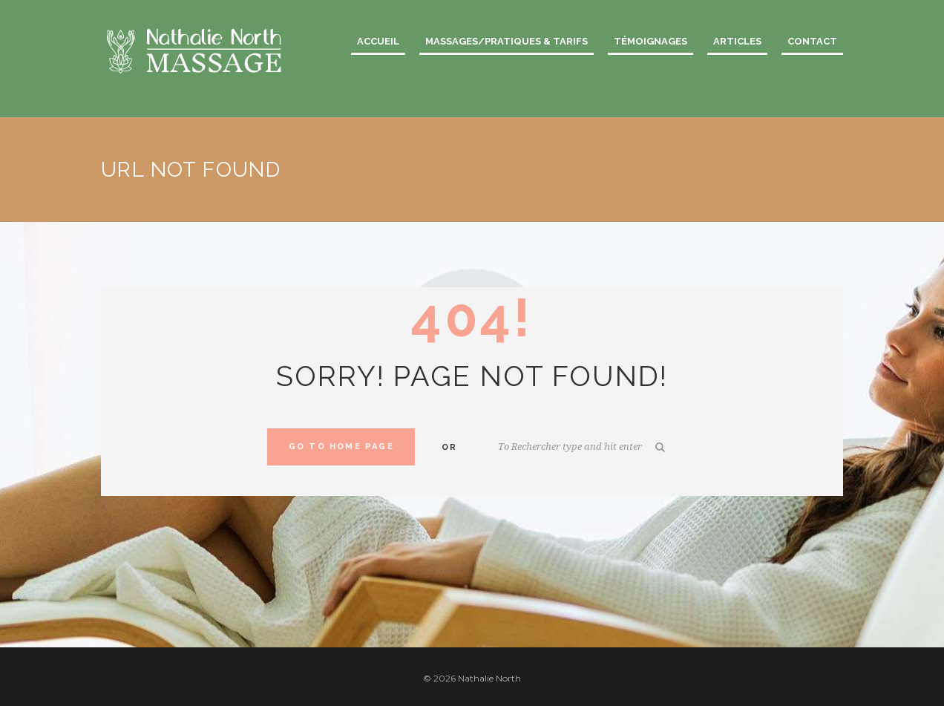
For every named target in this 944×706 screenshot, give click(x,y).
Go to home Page (341, 446)
